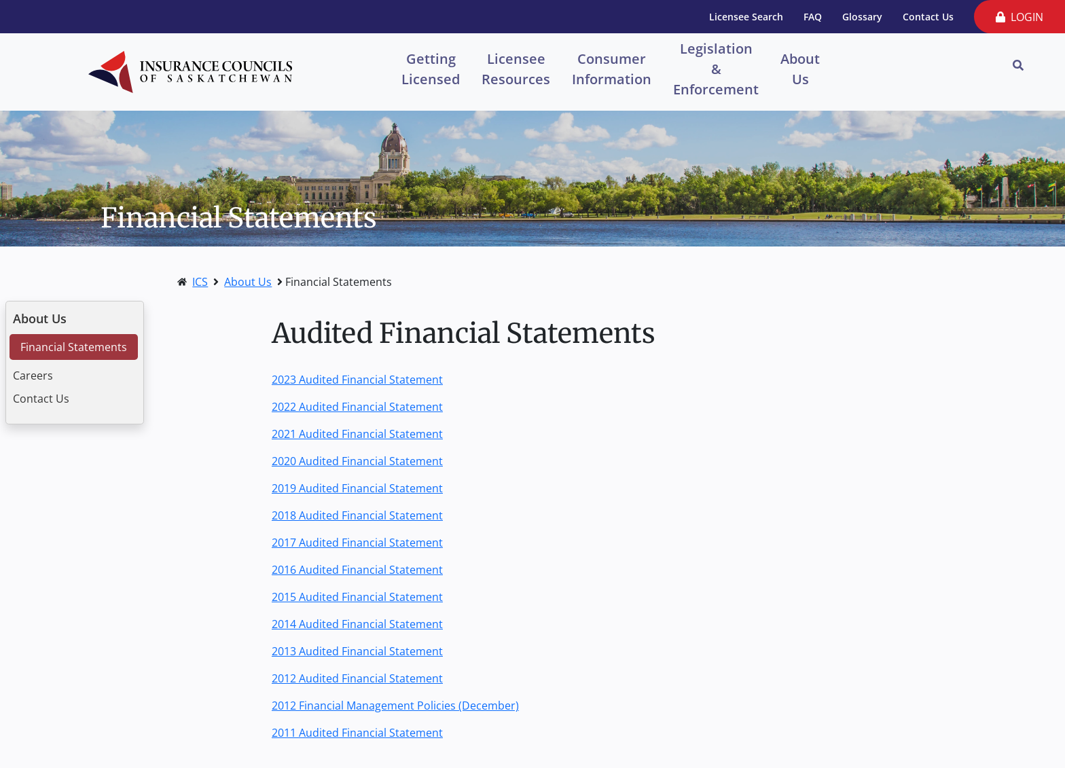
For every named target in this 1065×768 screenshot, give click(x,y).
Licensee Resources (516, 69)
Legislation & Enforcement (716, 68)
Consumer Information (611, 69)
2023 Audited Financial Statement (357, 379)
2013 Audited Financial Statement (357, 651)
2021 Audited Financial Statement (357, 433)
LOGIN (1019, 17)
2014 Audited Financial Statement (357, 624)
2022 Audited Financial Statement (357, 406)
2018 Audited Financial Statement (357, 515)
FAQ (813, 16)
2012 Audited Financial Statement (357, 678)
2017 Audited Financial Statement (357, 542)
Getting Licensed (430, 69)
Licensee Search (746, 16)
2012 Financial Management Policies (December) (395, 705)
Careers (33, 375)
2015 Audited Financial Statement (357, 596)
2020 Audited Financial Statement (357, 461)
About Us (800, 69)
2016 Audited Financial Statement (357, 569)
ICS (200, 281)
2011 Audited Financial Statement (357, 732)
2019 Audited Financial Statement (357, 488)
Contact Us (928, 16)
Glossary (862, 16)
